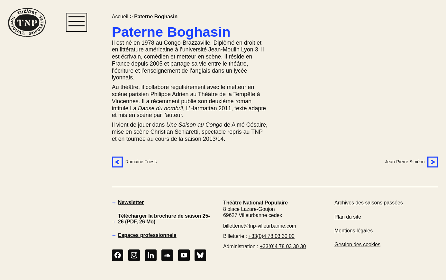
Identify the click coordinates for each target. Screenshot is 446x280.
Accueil (120, 16)
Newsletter (131, 202)
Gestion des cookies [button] (357, 244)
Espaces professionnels (147, 235)
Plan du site (347, 217)
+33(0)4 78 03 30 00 (272, 236)
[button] (26, 146)
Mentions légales (353, 230)
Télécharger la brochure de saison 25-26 (164, 218)
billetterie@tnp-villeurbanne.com (259, 226)
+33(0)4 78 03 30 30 (283, 246)
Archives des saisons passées (368, 202)
